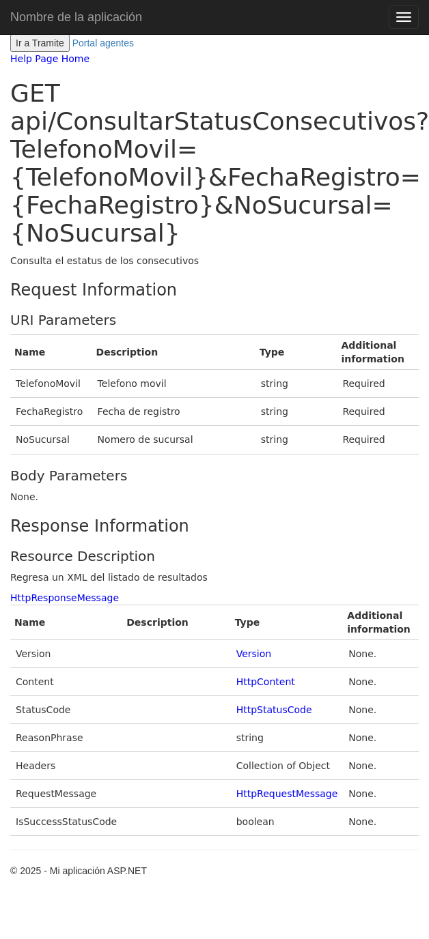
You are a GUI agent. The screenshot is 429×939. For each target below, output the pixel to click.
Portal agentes (103, 43)
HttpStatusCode (274, 709)
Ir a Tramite (40, 43)
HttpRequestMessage (287, 793)
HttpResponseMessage (64, 597)
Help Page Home (49, 58)
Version (253, 653)
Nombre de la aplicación (76, 17)
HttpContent (265, 681)
